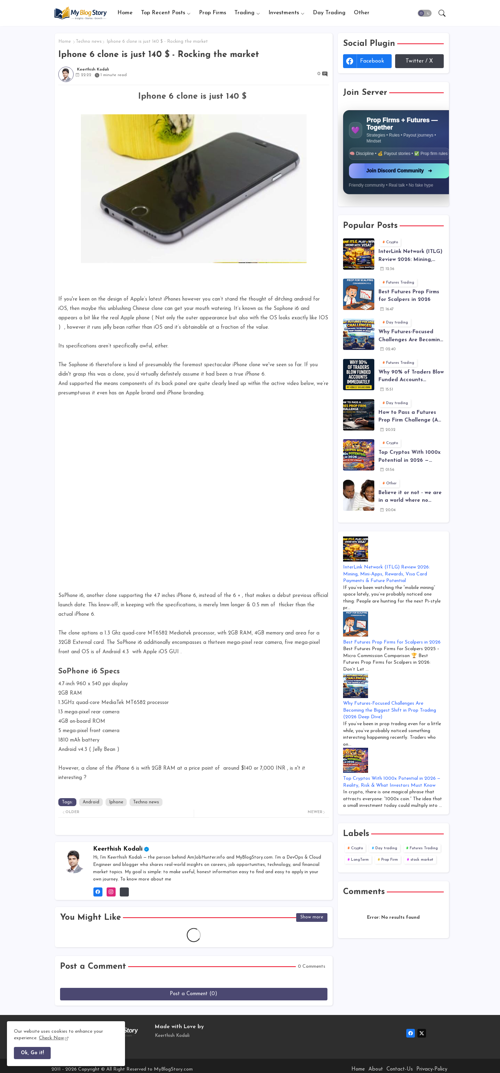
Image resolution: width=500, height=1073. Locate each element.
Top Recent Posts (163, 13)
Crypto (357, 848)
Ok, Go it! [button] (32, 1053)
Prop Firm (389, 860)
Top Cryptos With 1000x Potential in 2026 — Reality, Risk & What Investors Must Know (409, 457)
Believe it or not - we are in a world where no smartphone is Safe (410, 497)
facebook (372, 61)
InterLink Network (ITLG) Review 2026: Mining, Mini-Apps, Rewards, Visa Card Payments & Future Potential (410, 256)
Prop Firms (212, 13)
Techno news (89, 41)
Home (125, 13)
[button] (425, 13)
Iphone (116, 802)
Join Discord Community (399, 171)
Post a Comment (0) (193, 994)
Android (91, 802)
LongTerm (360, 860)
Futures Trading (424, 848)
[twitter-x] (421, 1033)
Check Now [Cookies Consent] (51, 1038)
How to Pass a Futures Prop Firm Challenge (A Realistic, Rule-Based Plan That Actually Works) (408, 417)
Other (361, 13)
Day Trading (329, 13)
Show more (311, 917)
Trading (244, 13)
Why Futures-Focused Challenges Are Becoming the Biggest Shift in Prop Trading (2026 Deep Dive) (410, 336)
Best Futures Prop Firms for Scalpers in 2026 (408, 296)
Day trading (386, 848)
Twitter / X (419, 61)
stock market (421, 860)
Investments (283, 13)
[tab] (125, 13)
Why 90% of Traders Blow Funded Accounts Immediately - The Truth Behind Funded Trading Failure (411, 377)
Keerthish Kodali (118, 849)
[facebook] (410, 1033)
